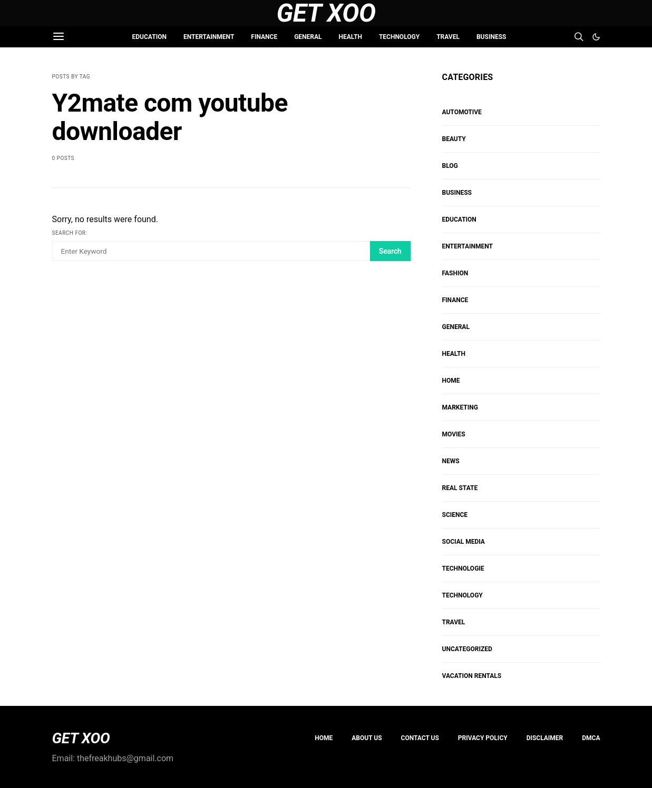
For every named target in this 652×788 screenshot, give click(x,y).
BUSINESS (491, 37)
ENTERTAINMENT (208, 37)
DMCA (591, 738)
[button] (596, 37)
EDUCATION (149, 37)
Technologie (463, 568)
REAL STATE (460, 488)
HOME (451, 380)
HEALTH (350, 37)
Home (324, 738)
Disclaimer (545, 738)
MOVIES (453, 434)
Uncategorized (467, 649)
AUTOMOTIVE (462, 112)
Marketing (460, 407)
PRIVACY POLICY (483, 738)
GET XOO (81, 738)
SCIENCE (455, 514)
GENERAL (308, 37)
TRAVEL (448, 37)
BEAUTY (454, 139)
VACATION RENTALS (472, 676)
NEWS (451, 461)
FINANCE (264, 37)
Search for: (69, 233)
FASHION (455, 273)
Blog (450, 165)
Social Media (463, 541)
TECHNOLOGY (399, 37)
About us (367, 738)
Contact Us (420, 738)
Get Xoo (325, 13)
